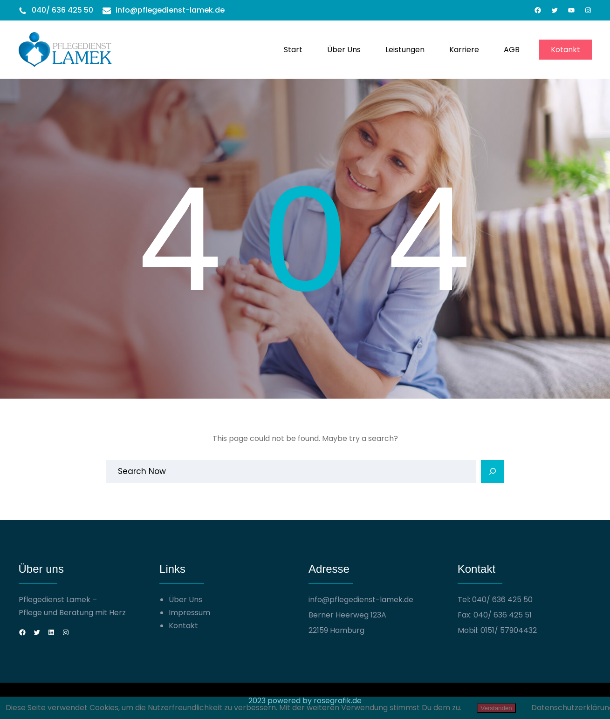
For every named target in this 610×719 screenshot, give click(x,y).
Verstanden (496, 708)
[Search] (492, 471)
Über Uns (185, 599)
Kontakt (183, 625)
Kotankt (565, 49)
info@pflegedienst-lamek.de (170, 10)
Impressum (189, 612)
